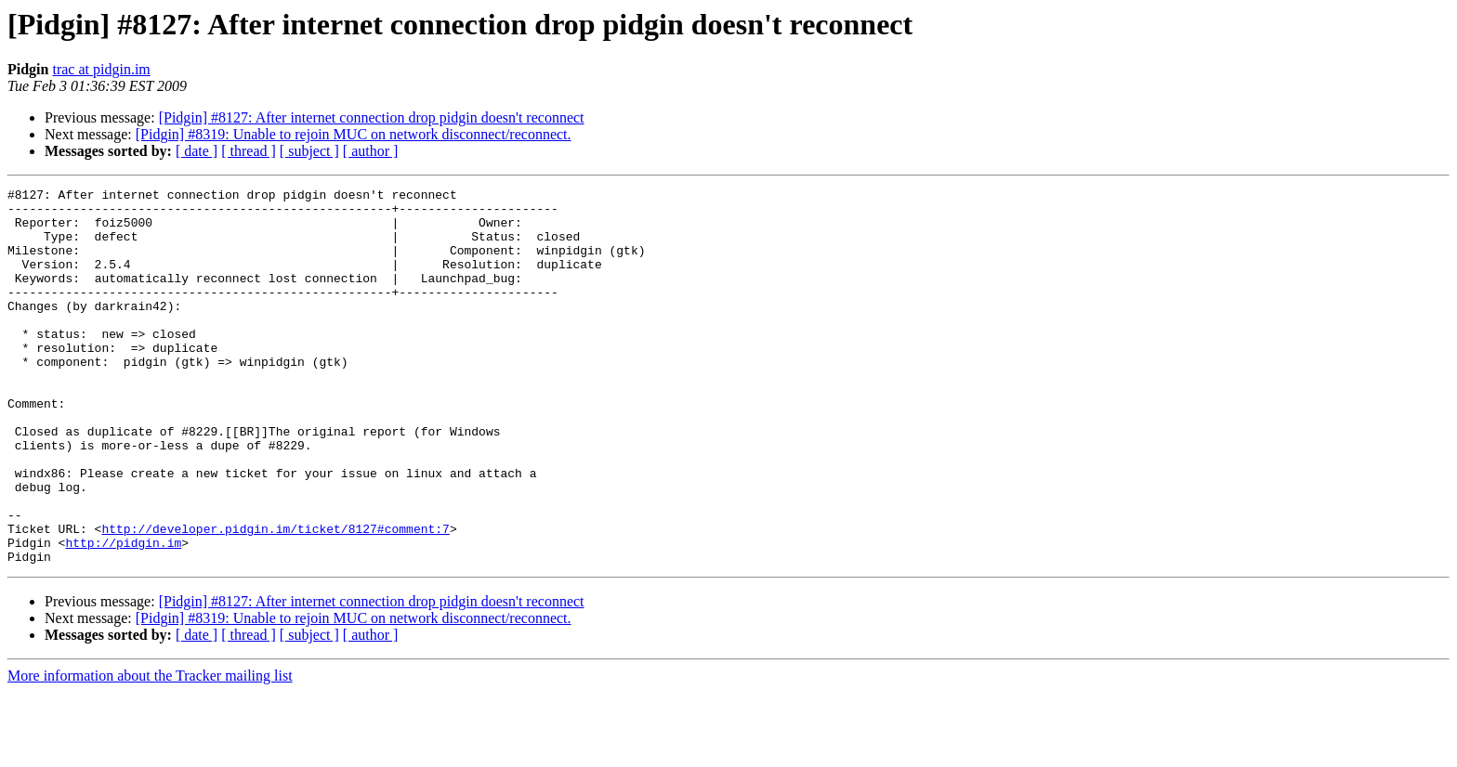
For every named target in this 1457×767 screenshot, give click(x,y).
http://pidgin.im (123, 614)
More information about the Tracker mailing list (150, 751)
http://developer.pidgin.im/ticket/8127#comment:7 (275, 598)
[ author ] (371, 151)
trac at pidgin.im (101, 69)
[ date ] (196, 151)
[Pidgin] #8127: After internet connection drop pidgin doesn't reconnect (371, 117)
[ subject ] (309, 151)
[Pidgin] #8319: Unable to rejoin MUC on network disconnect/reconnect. (353, 134)
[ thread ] (248, 151)
